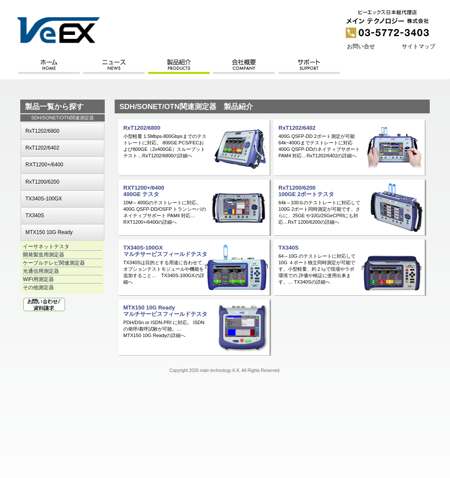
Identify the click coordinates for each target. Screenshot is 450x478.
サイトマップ (418, 46)
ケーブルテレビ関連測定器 (54, 263)
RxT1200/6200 (42, 182)
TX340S (34, 215)
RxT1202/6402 (42, 148)
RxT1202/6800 (42, 131)
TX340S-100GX (43, 199)
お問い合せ (361, 46)
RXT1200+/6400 (44, 165)
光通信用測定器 (41, 271)
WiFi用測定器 (38, 279)
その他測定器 (38, 287)
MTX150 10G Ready (48, 232)
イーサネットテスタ (46, 247)
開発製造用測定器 (43, 255)
